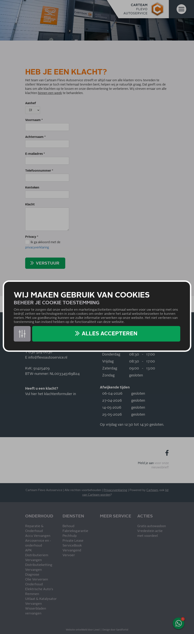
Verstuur (47, 263)
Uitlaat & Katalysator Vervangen (41, 601)
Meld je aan (146, 463)
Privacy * (31, 236)
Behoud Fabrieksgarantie (75, 529)
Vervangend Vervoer (72, 553)
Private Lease (73, 540)
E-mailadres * (35, 153)
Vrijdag (108, 361)
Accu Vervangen (37, 536)
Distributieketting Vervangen (38, 567)
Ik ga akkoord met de (42, 245)
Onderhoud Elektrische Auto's (39, 587)
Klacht (30, 204)
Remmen (32, 594)
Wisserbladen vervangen (35, 611)
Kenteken (32, 187)
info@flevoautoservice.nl (47, 357)
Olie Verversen (36, 579)
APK (28, 550)
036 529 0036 (40, 352)
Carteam (152, 490)
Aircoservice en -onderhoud (38, 543)
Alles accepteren (109, 333)
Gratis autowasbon (151, 526)
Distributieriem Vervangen (36, 558)
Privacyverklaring (115, 490)
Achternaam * (35, 136)
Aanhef (30, 103)
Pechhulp (70, 536)
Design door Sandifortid (115, 630)
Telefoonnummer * (39, 170)
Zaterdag (109, 368)
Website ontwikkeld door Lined (83, 630)
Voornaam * (34, 120)
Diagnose (32, 574)
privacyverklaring (37, 247)
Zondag (108, 375)
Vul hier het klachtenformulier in (50, 394)
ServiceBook (72, 545)
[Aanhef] (32, 110)
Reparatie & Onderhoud (34, 529)
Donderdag (111, 354)
